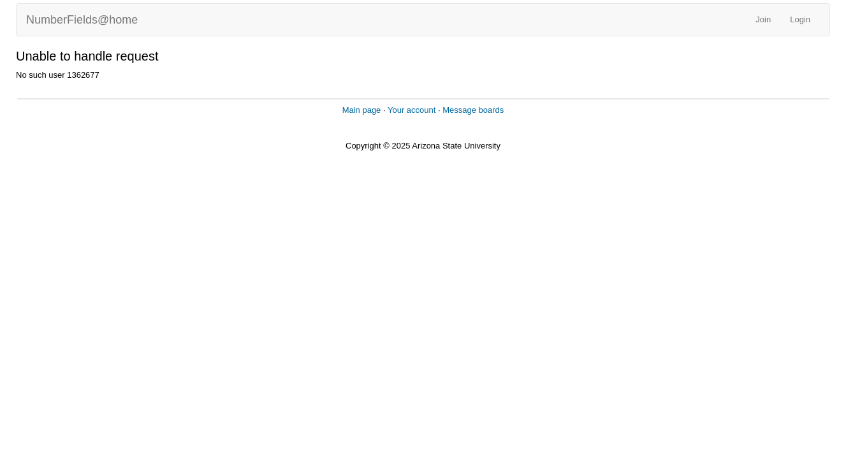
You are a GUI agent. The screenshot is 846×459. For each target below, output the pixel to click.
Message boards (473, 110)
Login (800, 19)
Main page (361, 110)
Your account (411, 110)
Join (763, 19)
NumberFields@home (82, 19)
